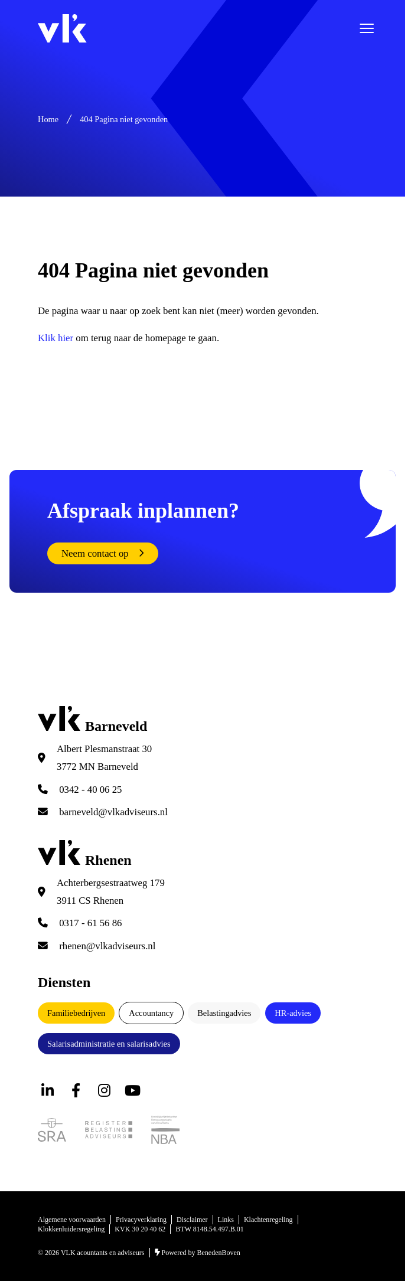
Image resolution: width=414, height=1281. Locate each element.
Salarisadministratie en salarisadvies (109, 1043)
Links (226, 1219)
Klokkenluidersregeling (71, 1229)
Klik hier (55, 338)
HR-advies (293, 1013)
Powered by (197, 1253)
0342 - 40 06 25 (80, 789)
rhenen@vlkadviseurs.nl (96, 946)
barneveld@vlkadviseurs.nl (103, 812)
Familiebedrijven (76, 1013)
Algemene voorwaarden (72, 1219)
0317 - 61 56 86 (80, 923)
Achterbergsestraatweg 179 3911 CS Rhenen (111, 891)
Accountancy (151, 1013)
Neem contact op (95, 553)
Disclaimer (192, 1219)
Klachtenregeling (268, 1219)
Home (48, 119)
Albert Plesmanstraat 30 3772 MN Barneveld (104, 757)
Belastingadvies (224, 1013)
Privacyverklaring (141, 1219)
